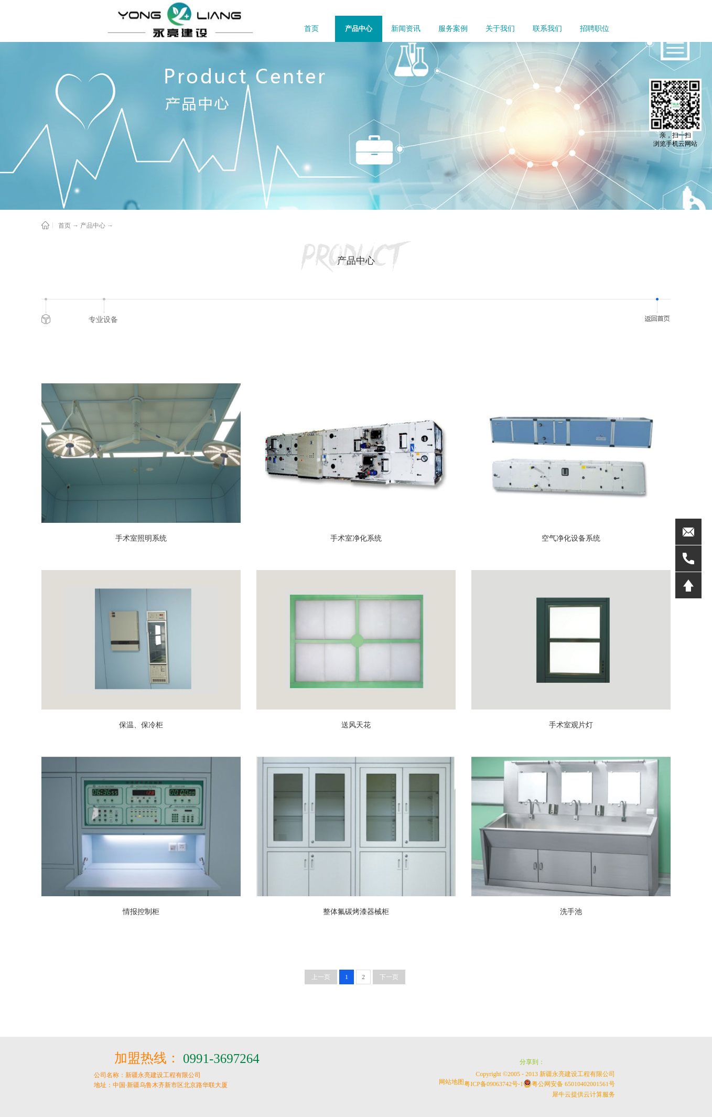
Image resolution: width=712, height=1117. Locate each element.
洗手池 (571, 912)
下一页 (389, 977)
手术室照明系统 (141, 538)
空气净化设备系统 (571, 538)
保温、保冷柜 (141, 725)
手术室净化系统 (356, 538)
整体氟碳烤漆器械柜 (356, 912)
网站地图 (450, 1082)
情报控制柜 (141, 912)
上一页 (320, 977)
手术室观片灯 (571, 725)
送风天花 (356, 725)
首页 (311, 29)
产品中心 (92, 225)
